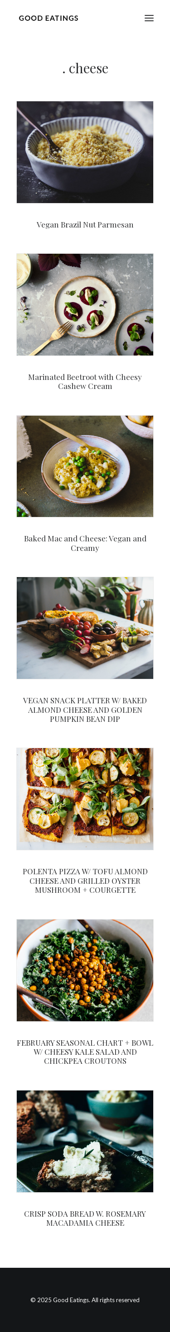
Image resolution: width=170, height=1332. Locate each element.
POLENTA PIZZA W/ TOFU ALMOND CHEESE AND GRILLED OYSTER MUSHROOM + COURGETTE (85, 880)
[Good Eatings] (48, 18)
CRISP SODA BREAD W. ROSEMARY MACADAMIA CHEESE (85, 1218)
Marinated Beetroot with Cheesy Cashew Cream (85, 381)
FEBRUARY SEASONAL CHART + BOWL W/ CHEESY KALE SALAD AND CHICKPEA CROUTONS (85, 1052)
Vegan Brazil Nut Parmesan (85, 224)
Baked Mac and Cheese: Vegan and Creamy (85, 542)
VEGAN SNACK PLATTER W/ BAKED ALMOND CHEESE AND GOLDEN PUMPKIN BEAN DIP (85, 709)
